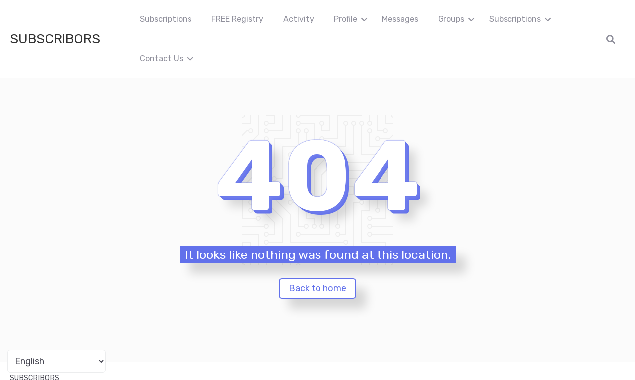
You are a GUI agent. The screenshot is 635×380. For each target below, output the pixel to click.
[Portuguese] (56, 361)
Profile (345, 19)
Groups (451, 19)
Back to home (317, 288)
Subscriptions (165, 19)
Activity (298, 19)
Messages (400, 19)
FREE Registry (237, 19)
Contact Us (161, 58)
